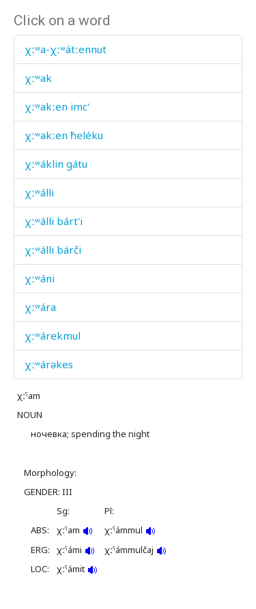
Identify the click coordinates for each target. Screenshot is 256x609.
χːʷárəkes (49, 364)
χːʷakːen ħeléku (64, 135)
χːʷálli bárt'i (54, 221)
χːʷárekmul (53, 335)
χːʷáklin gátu (56, 163)
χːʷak (38, 78)
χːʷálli (39, 192)
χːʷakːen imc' (57, 106)
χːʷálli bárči (53, 249)
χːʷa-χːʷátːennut (65, 49)
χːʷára (40, 307)
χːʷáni (40, 278)
